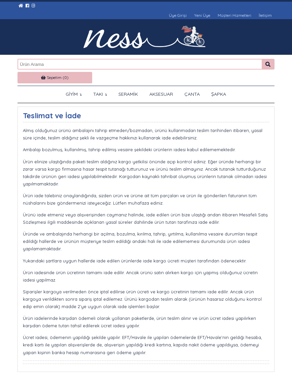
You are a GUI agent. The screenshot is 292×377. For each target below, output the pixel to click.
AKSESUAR (161, 94)
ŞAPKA (218, 94)
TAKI (100, 94)
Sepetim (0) (55, 77)
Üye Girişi (178, 15)
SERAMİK (128, 94)
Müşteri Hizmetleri (234, 15)
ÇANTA (192, 94)
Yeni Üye (202, 15)
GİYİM (74, 94)
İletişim (265, 15)
